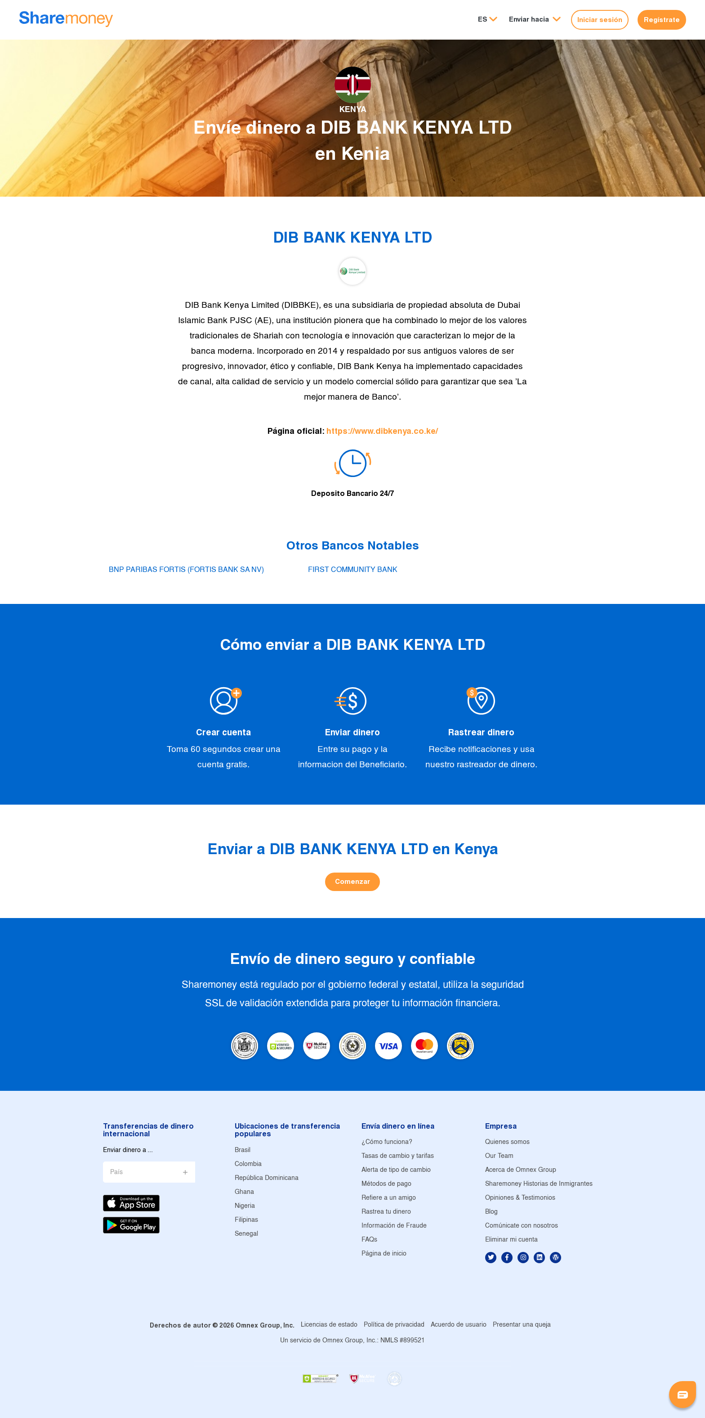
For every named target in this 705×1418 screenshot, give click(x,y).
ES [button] (482, 19)
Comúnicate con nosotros (521, 1226)
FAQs (369, 1240)
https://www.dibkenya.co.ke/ (382, 431)
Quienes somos (507, 1142)
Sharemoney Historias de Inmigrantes (539, 1184)
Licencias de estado (329, 1325)
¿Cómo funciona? (386, 1142)
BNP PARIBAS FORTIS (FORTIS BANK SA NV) (186, 570)
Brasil (242, 1150)
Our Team (499, 1156)
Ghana (244, 1192)
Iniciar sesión (599, 19)
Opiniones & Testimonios (520, 1198)
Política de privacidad (394, 1325)
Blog (491, 1212)
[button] (535, 20)
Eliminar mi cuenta (511, 1240)
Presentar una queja (522, 1325)
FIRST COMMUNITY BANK (352, 570)
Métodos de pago (386, 1184)
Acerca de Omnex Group (520, 1170)
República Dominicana (267, 1178)
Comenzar (352, 881)
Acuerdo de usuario (458, 1325)
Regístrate (662, 19)
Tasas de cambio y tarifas (397, 1156)
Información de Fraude (394, 1226)
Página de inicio (383, 1254)
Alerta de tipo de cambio (396, 1170)
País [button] (116, 1172)
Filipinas (246, 1220)
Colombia (248, 1164)
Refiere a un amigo (388, 1198)
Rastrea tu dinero (386, 1212)
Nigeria (245, 1206)
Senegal (246, 1234)
